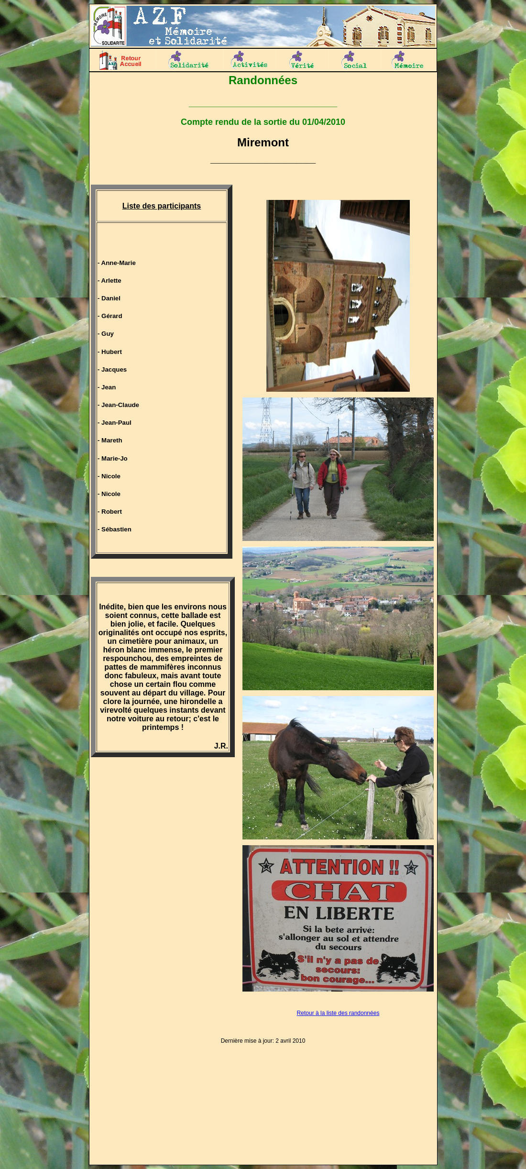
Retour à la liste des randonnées (338, 1013)
